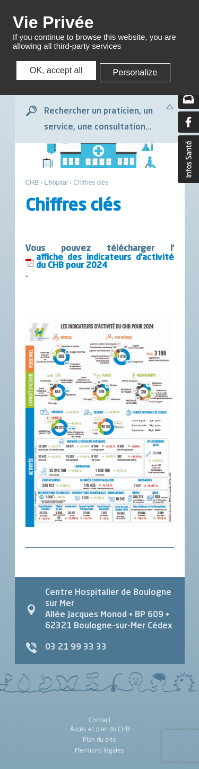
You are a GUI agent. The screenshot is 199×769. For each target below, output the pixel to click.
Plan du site (99, 740)
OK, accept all (56, 70)
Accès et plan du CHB (99, 729)
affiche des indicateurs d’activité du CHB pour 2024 (105, 262)
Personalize (135, 72)
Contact (100, 720)
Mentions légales (99, 750)
